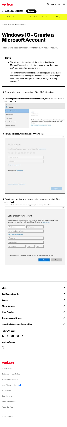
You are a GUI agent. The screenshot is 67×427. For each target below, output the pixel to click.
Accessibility (6, 390)
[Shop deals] (58, 17)
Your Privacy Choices (11, 385)
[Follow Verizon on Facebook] (3, 336)
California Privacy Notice (11, 374)
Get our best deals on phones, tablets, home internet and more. (31, 17)
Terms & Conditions (9, 401)
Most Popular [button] (8, 312)
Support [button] (5, 300)
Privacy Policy (7, 368)
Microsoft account (18, 65)
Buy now (31, 11)
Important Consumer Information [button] (17, 324)
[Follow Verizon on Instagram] (17, 336)
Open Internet (7, 396)
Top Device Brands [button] (10, 294)
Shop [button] (4, 288)
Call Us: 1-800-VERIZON (14, 11)
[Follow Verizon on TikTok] (22, 336)
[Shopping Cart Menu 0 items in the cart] (58, 4)
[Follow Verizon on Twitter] (8, 336)
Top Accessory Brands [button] (12, 318)
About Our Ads (7, 407)
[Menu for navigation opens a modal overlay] (64, 4)
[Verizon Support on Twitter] (3, 347)
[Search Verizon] (48, 4)
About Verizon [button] (8, 306)
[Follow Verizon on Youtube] (12, 336)
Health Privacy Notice (10, 379)
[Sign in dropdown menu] (53, 4)
